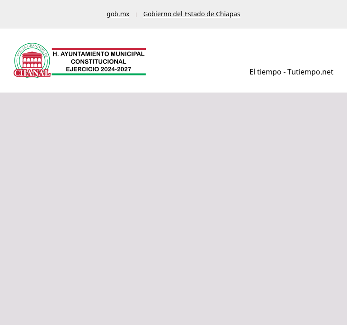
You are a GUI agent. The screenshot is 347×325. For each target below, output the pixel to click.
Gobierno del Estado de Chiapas (191, 13)
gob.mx (118, 13)
